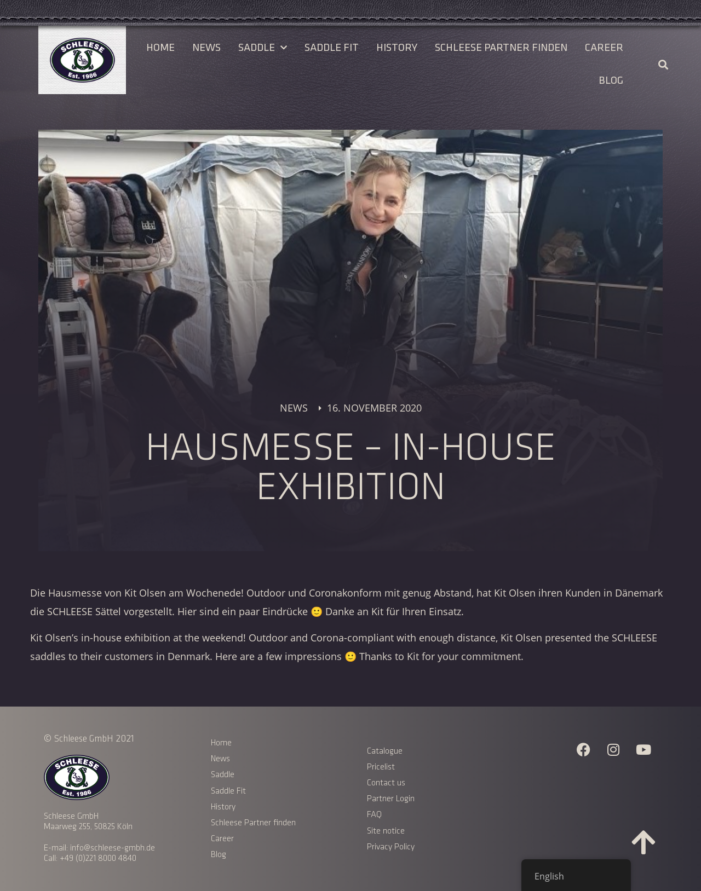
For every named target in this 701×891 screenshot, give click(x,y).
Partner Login (391, 799)
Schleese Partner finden (501, 47)
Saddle (262, 47)
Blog (611, 80)
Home (160, 47)
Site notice (386, 831)
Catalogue (385, 751)
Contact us (386, 783)
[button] (663, 64)
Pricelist (381, 767)
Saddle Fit (331, 47)
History (396, 47)
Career (604, 47)
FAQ (374, 814)
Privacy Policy (392, 847)
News (206, 47)
